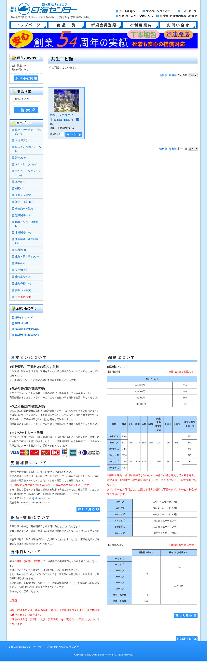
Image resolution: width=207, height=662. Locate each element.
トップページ (29, 25)
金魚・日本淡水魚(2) (27, 256)
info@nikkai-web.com (39, 498)
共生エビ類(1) (23, 297)
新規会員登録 (103, 25)
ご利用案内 (141, 25)
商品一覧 (66, 25)
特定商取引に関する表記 (27, 329)
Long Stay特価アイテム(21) (28, 149)
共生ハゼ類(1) (23, 290)
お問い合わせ (21, 323)
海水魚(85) (21, 157)
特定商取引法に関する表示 (63, 647)
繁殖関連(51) (22, 215)
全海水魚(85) (22, 276)
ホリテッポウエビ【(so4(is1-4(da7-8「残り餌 (66, 119)
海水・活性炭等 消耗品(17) (28, 131)
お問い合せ (178, 25)
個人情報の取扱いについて (26, 647)
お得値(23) (21, 140)
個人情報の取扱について (27, 334)
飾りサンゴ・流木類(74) (26, 224)
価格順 (163, 75)
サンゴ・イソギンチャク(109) (28, 173)
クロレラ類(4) (23, 195)
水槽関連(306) (23, 232)
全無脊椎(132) (23, 283)
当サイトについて (24, 317)
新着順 (173, 75)
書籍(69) (19, 263)
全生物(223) (21, 270)
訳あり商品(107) (24, 201)
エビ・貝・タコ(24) (26, 164)
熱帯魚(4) (20, 250)
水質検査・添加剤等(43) (26, 241)
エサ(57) (19, 181)
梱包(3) (19, 188)
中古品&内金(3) (24, 208)
